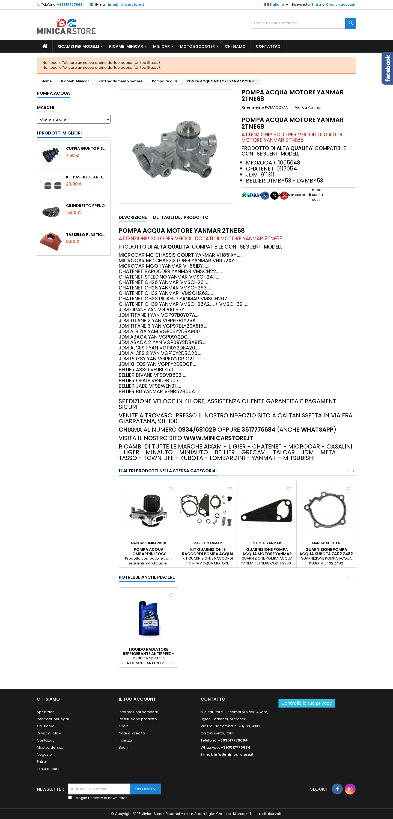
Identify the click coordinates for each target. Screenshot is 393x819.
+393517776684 (71, 4)
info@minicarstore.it (126, 4)
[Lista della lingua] (277, 4)
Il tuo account (137, 699)
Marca (300, 107)
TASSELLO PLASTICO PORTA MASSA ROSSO (87, 234)
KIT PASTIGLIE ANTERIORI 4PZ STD (87, 177)
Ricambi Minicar (126, 46)
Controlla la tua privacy (306, 703)
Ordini (124, 726)
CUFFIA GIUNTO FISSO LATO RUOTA (87, 148)
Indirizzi (125, 740)
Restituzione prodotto (138, 719)
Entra (316, 4)
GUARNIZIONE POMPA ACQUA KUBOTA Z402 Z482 (326, 552)
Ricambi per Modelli (78, 46)
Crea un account (341, 4)
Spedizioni (46, 712)
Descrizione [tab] (133, 217)
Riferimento (253, 107)
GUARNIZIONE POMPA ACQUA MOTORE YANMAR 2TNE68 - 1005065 (267, 554)
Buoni (124, 747)
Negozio (44, 754)
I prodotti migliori (59, 133)
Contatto (213, 699)
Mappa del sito (50, 747)
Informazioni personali (139, 712)
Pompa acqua (53, 93)
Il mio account (49, 768)
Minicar (161, 46)
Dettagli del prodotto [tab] (181, 217)
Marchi (45, 107)
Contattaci (269, 46)
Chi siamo (235, 46)
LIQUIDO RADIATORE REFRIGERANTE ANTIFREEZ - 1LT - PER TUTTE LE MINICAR (207, 654)
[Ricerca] (303, 23)
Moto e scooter (197, 46)
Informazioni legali (53, 719)
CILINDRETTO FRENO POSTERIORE (87, 206)
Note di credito (132, 733)
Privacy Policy (49, 733)
